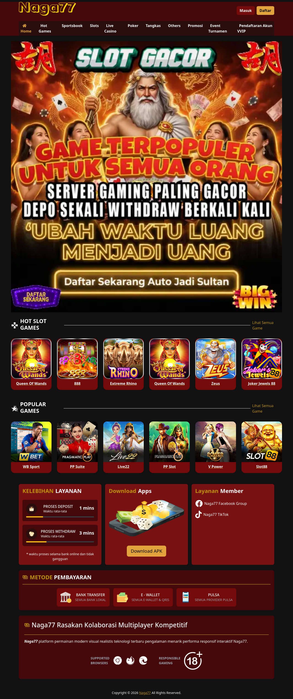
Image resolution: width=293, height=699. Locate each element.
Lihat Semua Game (263, 325)
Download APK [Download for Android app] (146, 551)
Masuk (246, 10)
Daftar (265, 10)
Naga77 (145, 693)
